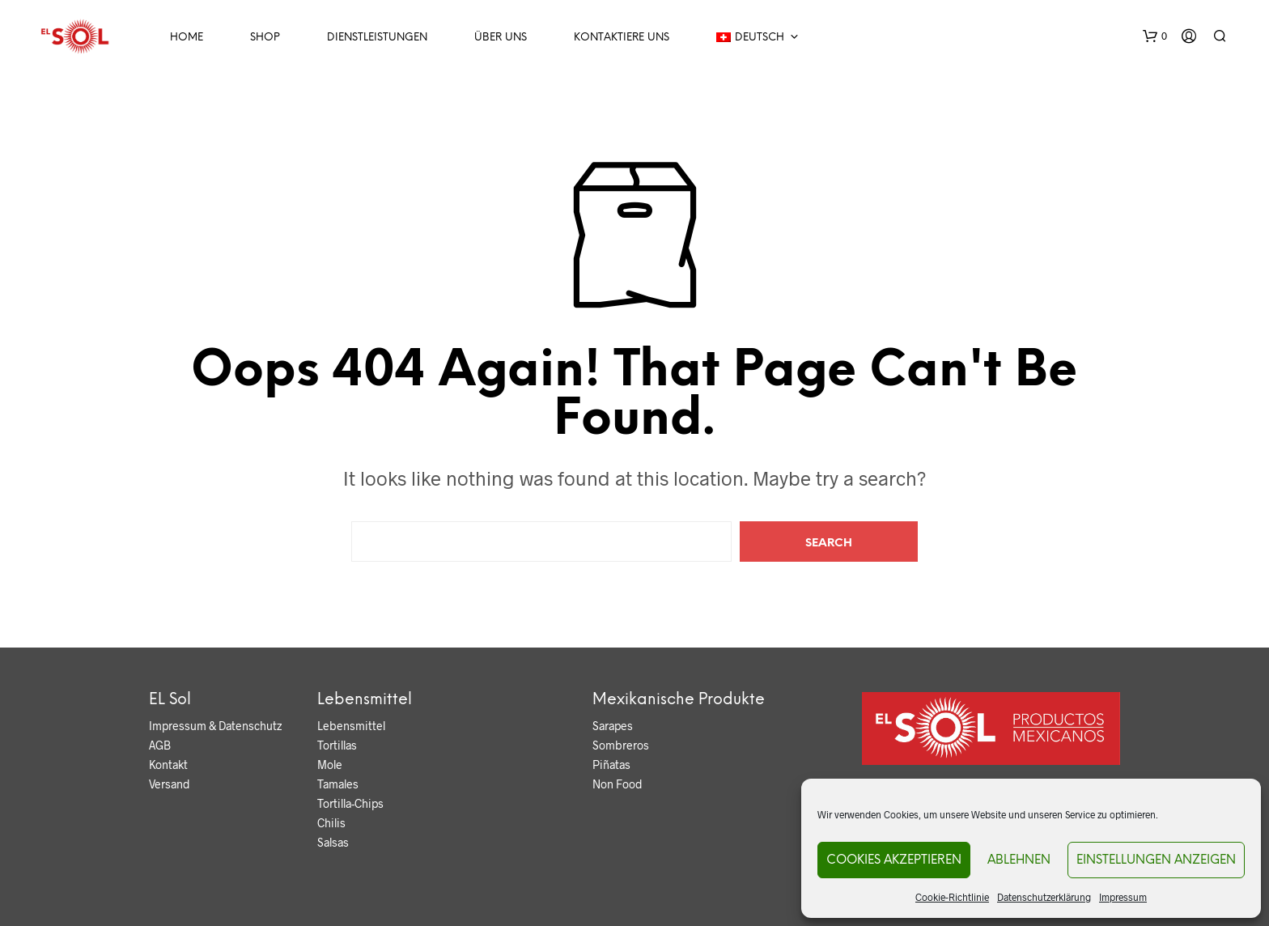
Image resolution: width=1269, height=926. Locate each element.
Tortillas (337, 745)
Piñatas (611, 764)
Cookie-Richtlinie (952, 897)
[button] (1155, 36)
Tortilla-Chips (350, 803)
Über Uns (500, 37)
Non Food (617, 784)
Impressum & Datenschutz (215, 726)
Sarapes (612, 726)
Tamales (338, 784)
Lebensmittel (351, 726)
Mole (329, 764)
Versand (169, 784)
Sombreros (620, 745)
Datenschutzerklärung (1044, 897)
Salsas (333, 842)
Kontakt (168, 764)
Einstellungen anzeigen (1156, 860)
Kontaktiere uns (621, 37)
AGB (160, 745)
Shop (265, 37)
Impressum (1123, 897)
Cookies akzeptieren (893, 860)
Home (186, 37)
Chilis (331, 823)
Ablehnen (1018, 860)
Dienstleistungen (377, 37)
